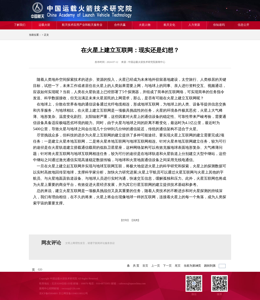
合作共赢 (120, 24)
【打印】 (125, 220)
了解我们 (19, 24)
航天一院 (58, 10)
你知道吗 (219, 24)
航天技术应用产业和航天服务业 (82, 24)
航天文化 (169, 24)
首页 (145, 265)
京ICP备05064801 (48, 293)
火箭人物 (144, 24)
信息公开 (243, 24)
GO (40, 269)
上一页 (155, 265)
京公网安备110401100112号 (73, 293)
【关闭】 (135, 220)
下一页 (167, 265)
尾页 (178, 265)
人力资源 (194, 24)
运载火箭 (44, 24)
